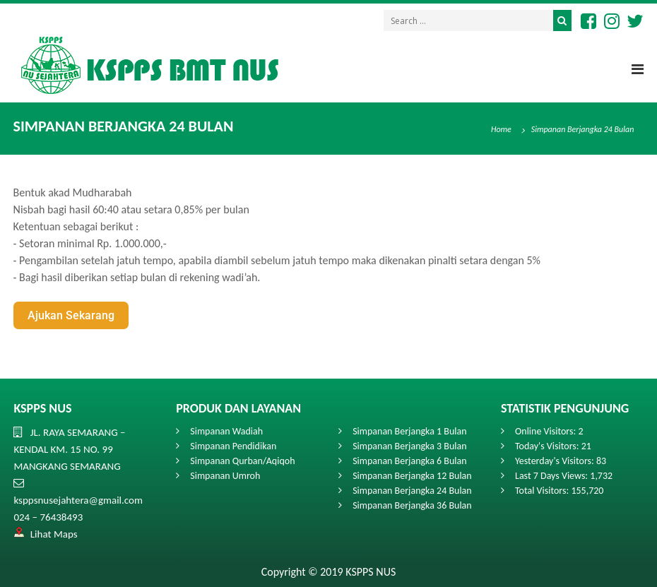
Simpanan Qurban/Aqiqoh (242, 461)
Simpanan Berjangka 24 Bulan (412, 491)
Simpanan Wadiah (226, 431)
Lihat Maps (54, 534)
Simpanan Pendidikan (233, 446)
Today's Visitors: (548, 446)
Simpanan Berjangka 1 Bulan (409, 431)
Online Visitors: (546, 431)
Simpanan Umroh (225, 476)
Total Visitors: (543, 491)
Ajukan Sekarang (71, 315)
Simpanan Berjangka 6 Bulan (409, 461)
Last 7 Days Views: (552, 476)
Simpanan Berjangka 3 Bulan (409, 446)
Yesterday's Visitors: (555, 461)
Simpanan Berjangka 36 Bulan (412, 505)
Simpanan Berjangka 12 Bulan (412, 476)
